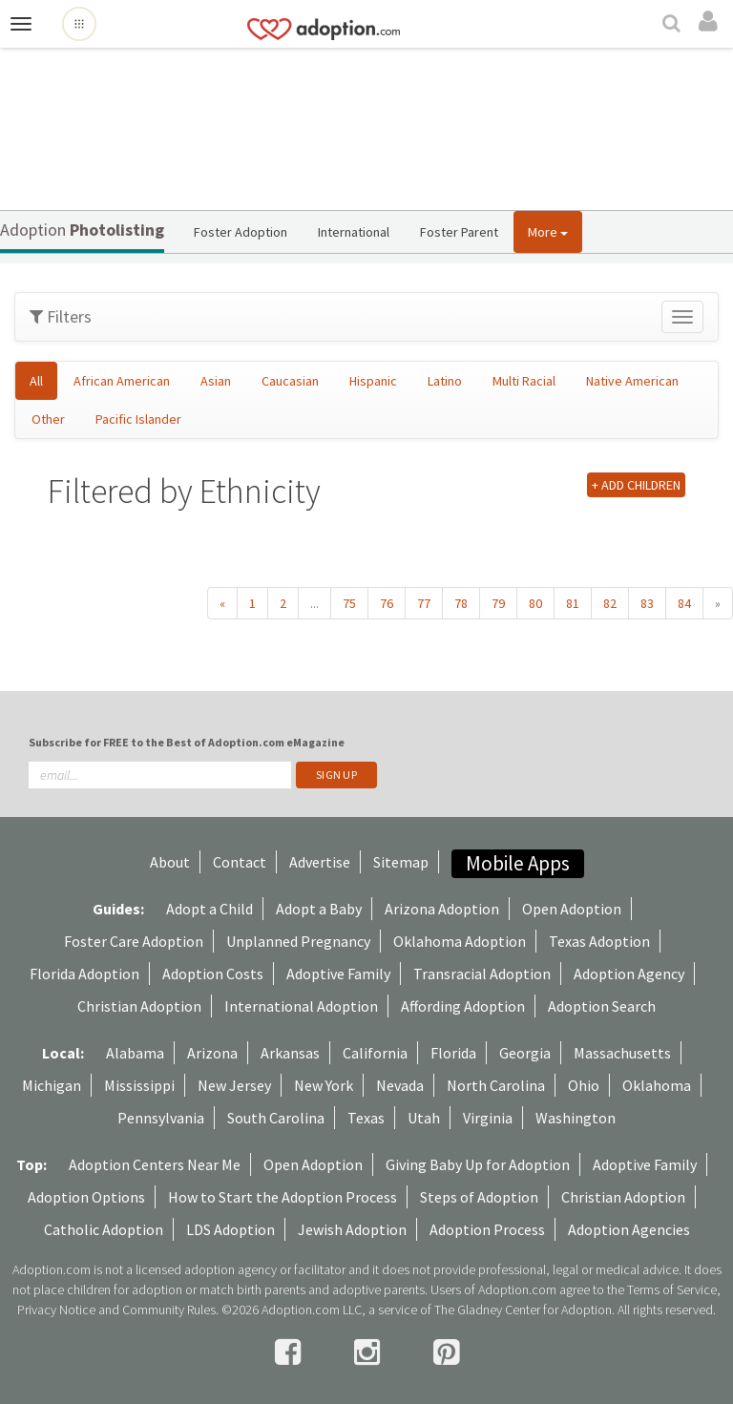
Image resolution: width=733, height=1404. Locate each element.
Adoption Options (86, 1196)
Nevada (400, 1085)
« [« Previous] (222, 603)
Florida (453, 1052)
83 (647, 603)
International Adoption (301, 1006)
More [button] (548, 232)
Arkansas (290, 1052)
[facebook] (290, 1352)
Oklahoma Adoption (459, 941)
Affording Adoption (463, 1006)
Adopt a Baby (319, 908)
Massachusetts (622, 1052)
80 (535, 603)
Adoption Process (487, 1229)
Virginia (488, 1117)
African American (121, 380)
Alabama (135, 1052)
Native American (632, 380)
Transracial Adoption (482, 973)
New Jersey (234, 1085)
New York (323, 1085)
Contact (239, 861)
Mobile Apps (518, 863)
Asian (215, 380)
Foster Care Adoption (133, 941)
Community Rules (169, 1309)
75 (349, 603)
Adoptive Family (338, 973)
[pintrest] (446, 1352)
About (170, 861)
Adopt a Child (209, 908)
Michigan (51, 1085)
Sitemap (401, 861)
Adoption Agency (629, 973)
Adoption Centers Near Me (155, 1164)
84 (684, 603)
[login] (711, 22)
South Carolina (276, 1117)
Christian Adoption (139, 1006)
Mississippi (139, 1085)
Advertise (319, 861)
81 (572, 603)
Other (48, 419)
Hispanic (373, 380)
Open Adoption (571, 908)
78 (461, 603)
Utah (424, 1117)
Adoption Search (602, 1006)
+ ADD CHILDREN (636, 484)
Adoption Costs (212, 973)
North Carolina (496, 1085)
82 (610, 603)
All (36, 380)
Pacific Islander (138, 419)
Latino (445, 380)
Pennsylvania (160, 1117)
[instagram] (370, 1352)
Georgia (525, 1052)
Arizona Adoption (442, 908)
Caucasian (290, 380)
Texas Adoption (599, 941)
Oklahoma (656, 1085)
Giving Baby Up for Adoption (478, 1164)
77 (423, 603)
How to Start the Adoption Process (282, 1196)
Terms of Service (672, 1289)
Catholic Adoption (103, 1229)
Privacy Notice (56, 1309)
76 (386, 603)
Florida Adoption (84, 973)
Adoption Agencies (629, 1229)
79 (498, 603)
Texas (366, 1117)
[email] (160, 775)
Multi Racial (523, 380)
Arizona (212, 1052)
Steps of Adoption (479, 1196)
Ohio (583, 1085)
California (375, 1052)
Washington (575, 1117)
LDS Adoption (230, 1229)
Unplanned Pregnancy (298, 941)
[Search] (673, 24)
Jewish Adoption (352, 1229)
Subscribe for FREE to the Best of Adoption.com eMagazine (187, 742)
